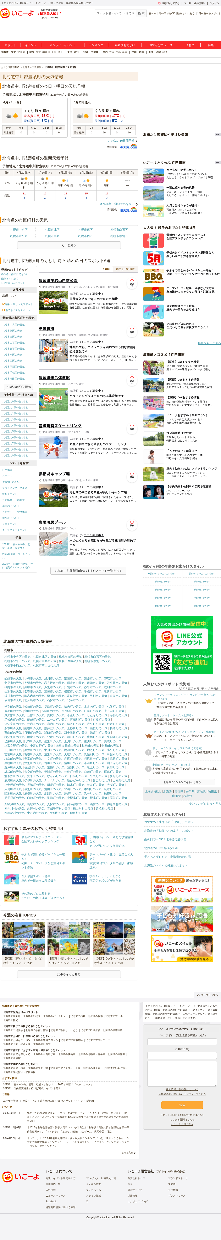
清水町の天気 (75, 784)
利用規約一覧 (53, 1184)
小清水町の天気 (94, 763)
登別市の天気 (98, 695)
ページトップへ (207, 995)
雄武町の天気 (13, 771)
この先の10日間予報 (121, 140)
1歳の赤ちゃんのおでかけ (201, 573)
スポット (10, 45)
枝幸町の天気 (13, 758)
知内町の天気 (73, 706)
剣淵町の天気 (110, 745)
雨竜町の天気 (36, 737)
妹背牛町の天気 (100, 732)
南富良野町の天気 (67, 745)
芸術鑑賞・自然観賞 (13, 499)
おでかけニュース (160, 45)
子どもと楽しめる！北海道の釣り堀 (167, 856)
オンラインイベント (63, 45)
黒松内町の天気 (14, 719)
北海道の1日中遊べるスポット (164, 848)
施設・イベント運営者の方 (61, 1178)
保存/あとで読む (169, 3)
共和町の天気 (36, 724)
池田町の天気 (53, 789)
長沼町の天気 (118, 728)
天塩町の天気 (73, 754)
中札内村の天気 (37, 813)
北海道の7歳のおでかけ (15, 443)
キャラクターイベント (14, 529)
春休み (152, 13)
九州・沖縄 (155, 52)
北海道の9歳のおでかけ (15, 455)
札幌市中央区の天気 (13, 324)
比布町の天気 (33, 741)
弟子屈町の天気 (14, 797)
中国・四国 (138, 52)
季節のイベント (11, 505)
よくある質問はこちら (182, 1119)
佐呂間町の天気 (34, 767)
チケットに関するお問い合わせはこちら (182, 1114)
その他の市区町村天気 (18, 386)
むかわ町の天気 (57, 776)
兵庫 (124, 52)
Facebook (51, 1201)
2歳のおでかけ (162, 581)
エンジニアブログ (138, 1201)
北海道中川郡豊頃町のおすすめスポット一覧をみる (88, 570)
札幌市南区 (52, 236)
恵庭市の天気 (118, 695)
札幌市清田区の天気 (13, 378)
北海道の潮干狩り (93, 1068)
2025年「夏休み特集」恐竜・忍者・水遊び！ (16, 546)
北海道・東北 (8, 52)
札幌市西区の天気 (12, 360)
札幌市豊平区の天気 (13, 348)
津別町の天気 (33, 763)
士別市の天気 (13, 691)
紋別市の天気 (112, 687)
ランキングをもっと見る (205, 803)
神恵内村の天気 (117, 804)
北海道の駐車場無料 (71, 1040)
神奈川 (46, 52)
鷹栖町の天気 (95, 737)
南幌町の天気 (33, 728)
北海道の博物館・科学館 (91, 1054)
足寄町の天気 (112, 789)
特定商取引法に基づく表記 (61, 1207)
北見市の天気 (13, 682)
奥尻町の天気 (56, 715)
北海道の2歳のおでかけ (15, 413)
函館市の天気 (13, 678)
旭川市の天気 (53, 678)
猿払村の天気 (104, 808)
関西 (105, 52)
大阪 (111, 52)
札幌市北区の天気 (12, 330)
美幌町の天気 (13, 763)
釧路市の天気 (92, 678)
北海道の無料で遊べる (45, 1040)
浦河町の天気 (13, 780)
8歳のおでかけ (162, 605)
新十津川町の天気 (75, 732)
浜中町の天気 (92, 793)
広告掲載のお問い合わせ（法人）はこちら (182, 1094)
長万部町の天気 (71, 711)
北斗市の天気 (75, 700)
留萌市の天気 (95, 682)
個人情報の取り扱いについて (182, 1089)
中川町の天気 (53, 750)
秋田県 (212, 791)
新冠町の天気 (118, 776)
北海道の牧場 (95, 1016)
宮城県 (201, 791)
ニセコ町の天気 (57, 719)
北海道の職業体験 (113, 1030)
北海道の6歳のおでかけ (15, 437)
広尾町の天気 (13, 789)
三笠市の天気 (53, 691)
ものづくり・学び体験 (14, 511)
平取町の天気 (98, 776)
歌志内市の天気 (34, 695)
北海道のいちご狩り (116, 1068)
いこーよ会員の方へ (182, 1124)
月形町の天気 (33, 732)
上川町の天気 (73, 741)
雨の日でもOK (167, 13)
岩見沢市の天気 (54, 682)
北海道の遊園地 (12, 1016)
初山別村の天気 (83, 808)
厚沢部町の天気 (14, 715)
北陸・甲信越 (90, 52)
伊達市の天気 (13, 700)
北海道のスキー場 (38, 1068)
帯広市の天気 (112, 678)
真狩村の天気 (56, 804)
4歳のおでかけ (162, 589)
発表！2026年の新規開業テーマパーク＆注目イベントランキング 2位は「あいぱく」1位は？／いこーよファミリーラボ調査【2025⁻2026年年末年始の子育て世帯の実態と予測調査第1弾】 (77, 1117)
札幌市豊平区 (19, 236)
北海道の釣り (77, 1016)
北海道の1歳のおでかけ (15, 407)
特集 (211, 45)
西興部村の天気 (14, 813)
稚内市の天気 (13, 687)
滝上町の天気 (95, 767)
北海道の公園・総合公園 (17, 1044)
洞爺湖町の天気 (14, 776)
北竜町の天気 (56, 737)
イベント (31, 45)
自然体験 (7, 469)
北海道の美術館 (116, 1054)
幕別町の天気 (33, 789)
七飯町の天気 (115, 706)
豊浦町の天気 (53, 771)
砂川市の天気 (13, 695)
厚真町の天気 (112, 771)
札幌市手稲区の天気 (13, 372)
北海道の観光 (10, 1020)
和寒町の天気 (90, 745)
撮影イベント (9, 493)
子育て (190, 45)
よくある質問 (93, 1184)
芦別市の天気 (53, 687)
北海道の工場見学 (13, 1030)
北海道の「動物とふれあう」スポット (169, 830)
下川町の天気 (13, 750)
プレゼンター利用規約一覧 (101, 1178)
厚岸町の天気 (73, 793)
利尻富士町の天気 (95, 758)
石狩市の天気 (56, 700)
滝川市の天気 (112, 691)
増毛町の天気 (95, 750)
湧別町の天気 (75, 767)
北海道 (21, 52)
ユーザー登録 (10, 1100)
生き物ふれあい (11, 481)
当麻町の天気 (13, 741)
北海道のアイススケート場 (65, 1068)
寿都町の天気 (118, 715)
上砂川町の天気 (77, 728)
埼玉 (60, 52)
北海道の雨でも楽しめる (17, 1054)
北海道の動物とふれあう (64, 1030)
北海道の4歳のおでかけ (15, 425)
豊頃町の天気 (73, 789)
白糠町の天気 (36, 797)
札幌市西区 (85, 236)
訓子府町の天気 (117, 763)
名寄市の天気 (33, 691)
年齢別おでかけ (125, 45)
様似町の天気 (33, 780)
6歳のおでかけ (162, 597)
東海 (69, 52)
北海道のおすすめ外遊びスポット (166, 865)
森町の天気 (31, 711)
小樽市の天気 (33, 678)
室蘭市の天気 (73, 678)
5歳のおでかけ (201, 589)
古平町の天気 (95, 724)
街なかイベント (11, 517)
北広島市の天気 (34, 700)
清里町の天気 (73, 763)
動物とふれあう (186, 13)
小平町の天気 (115, 750)
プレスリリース (177, 1195)
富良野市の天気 (77, 695)
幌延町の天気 (118, 758)
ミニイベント (9, 523)
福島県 (187, 796)
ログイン (214, 3)
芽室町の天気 (95, 784)
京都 (118, 52)
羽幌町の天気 (33, 754)
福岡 (164, 52)
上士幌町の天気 (14, 784)
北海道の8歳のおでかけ (15, 449)
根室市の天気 (73, 691)
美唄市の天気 (33, 687)
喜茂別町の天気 (80, 719)
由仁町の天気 (98, 728)
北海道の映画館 (66, 1054)
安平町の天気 (36, 776)
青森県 (179, 791)
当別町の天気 (13, 706)
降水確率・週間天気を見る (117, 204)
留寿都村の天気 (77, 804)
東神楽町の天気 (117, 737)
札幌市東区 (85, 229)
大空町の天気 (33, 771)
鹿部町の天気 (13, 711)
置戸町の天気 (13, 767)
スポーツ (7, 475)
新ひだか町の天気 (78, 780)
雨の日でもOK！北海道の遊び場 (165, 839)
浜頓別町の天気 (94, 754)
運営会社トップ (136, 1178)
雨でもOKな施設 (125, 269)
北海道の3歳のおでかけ (15, 419)
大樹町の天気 (115, 784)
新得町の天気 (56, 784)
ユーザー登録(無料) (194, 3)
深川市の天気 (56, 695)
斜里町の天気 (53, 763)
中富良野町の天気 (41, 745)
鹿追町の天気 (36, 784)
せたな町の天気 (97, 715)
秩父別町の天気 (14, 737)
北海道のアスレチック (97, 1040)
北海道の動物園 (31, 1016)
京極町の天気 (101, 719)
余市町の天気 (13, 728)
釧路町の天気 (53, 793)
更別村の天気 (58, 813)
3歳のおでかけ (201, 581)
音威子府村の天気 (58, 808)
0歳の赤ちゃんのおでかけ (162, 573)
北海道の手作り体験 (37, 1030)
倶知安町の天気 (14, 724)
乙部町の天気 (36, 715)
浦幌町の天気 (33, 793)
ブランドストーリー (179, 1178)
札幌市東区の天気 (12, 336)
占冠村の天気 (36, 808)
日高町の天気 (78, 776)
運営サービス (135, 1189)
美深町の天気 (33, 750)
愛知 (76, 52)
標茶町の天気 (112, 793)
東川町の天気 (92, 741)
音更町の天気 (101, 780)
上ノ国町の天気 (114, 711)
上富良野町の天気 (16, 745)
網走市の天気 (75, 682)
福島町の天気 (53, 706)
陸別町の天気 (13, 793)
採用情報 (133, 1195)
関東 (31, 52)
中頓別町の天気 (117, 754)
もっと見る (127, 1152)
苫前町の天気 (13, 754)
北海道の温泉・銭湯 (14, 1068)
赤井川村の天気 (14, 808)
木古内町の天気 (94, 706)
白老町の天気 (92, 771)
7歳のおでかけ (201, 597)
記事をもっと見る (69, 974)
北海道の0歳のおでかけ (15, 401)
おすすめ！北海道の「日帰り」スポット (170, 822)
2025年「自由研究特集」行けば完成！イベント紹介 (17, 565)
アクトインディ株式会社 (170, 1171)
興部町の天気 (115, 767)
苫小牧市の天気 (117, 682)
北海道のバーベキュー (55, 1016)
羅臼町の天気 (118, 797)
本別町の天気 (92, 789)
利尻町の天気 (73, 758)
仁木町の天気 (115, 724)
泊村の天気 (97, 804)
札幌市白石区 (119, 229)
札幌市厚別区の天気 (13, 366)
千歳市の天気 (92, 691)
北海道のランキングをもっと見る (182, 782)
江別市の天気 (73, 687)
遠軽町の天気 (56, 767)
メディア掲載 (93, 1195)
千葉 (53, 52)
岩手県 (190, 791)
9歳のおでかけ (201, 605)
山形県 (176, 796)
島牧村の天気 (36, 804)
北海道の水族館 (12, 1058)
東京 (38, 52)
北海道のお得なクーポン (17, 1040)
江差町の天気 (92, 711)
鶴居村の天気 (78, 813)
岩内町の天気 (56, 724)
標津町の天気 (98, 797)
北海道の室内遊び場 (44, 1054)
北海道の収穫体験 (90, 1030)
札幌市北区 (52, 229)
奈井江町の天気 (54, 728)
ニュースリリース (56, 1195)
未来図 (172, 1184)
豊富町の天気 (33, 758)
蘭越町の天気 (36, 719)
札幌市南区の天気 (12, 354)
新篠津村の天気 (14, 804)
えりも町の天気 (54, 780)
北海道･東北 (153, 791)
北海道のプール (114, 1016)
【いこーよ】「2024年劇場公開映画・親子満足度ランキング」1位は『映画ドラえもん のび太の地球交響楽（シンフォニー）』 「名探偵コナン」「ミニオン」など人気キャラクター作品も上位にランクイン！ (78, 1142)
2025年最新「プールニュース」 (17, 556)
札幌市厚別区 (119, 236)
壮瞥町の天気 (73, 771)
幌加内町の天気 (74, 750)
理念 (130, 1184)
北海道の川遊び (41, 1044)
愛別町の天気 (53, 741)
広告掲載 (51, 1189)
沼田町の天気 (75, 737)
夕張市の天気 (33, 682)
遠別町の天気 (53, 754)
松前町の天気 (33, 706)
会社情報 (173, 1189)
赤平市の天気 (92, 687)
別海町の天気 (56, 797)
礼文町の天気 (53, 758)
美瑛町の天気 (112, 741)
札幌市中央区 (19, 229)
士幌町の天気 (121, 780)
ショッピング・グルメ (14, 487)
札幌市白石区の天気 (13, 342)
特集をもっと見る (209, 343)
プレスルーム (93, 1189)
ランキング (96, 45)
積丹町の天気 (75, 724)
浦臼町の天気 (53, 732)
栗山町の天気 (13, 732)
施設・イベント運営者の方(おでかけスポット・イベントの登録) (58, 1100)
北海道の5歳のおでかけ (15, 431)
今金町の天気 (75, 715)
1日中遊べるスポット (209, 13)
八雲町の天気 (50, 711)
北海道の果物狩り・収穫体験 (19, 1072)
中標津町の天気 (77, 797)
